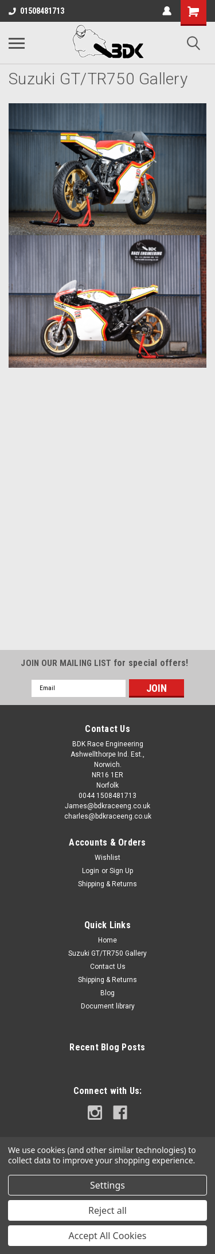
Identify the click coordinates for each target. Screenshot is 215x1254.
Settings (107, 1185)
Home (107, 940)
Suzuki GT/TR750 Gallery (107, 953)
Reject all (107, 1210)
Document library (108, 1006)
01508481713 (36, 10)
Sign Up (121, 871)
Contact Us (108, 967)
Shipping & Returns (107, 884)
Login (90, 871)
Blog (107, 993)
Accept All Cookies (108, 1235)
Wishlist (107, 858)
